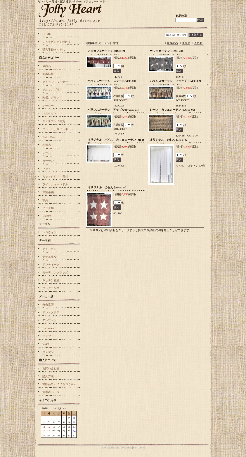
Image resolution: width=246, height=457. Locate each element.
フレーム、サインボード (58, 129)
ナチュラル (49, 256)
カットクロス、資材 (55, 176)
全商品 (46, 66)
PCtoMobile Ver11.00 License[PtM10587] (123, 447)
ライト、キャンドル (55, 184)
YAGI (45, 344)
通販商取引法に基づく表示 (59, 384)
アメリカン (49, 248)
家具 (45, 200)
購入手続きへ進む (53, 49)
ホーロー (48, 105)
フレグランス (50, 288)
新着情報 (48, 74)
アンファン (49, 320)
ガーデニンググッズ (55, 272)
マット (46, 168)
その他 (46, 216)
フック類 (48, 208)
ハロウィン (49, 232)
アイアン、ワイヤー (55, 81)
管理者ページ (50, 392)
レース (46, 152)
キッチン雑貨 (50, 280)
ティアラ (48, 336)
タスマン (48, 352)
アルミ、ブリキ (52, 89)
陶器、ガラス (50, 97)
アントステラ (50, 312)
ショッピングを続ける (56, 41)
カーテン (48, 160)
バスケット (49, 113)
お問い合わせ (50, 368)
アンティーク (50, 264)
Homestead (48, 328)
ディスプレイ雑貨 (53, 121)
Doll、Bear (49, 137)
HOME (46, 33)
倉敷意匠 (48, 304)
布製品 (46, 145)
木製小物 (48, 192)
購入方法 (48, 376)
